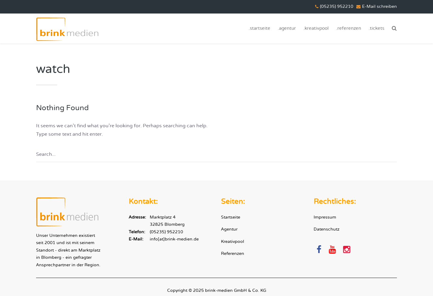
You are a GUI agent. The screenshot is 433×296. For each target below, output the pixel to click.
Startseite (230, 217)
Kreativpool (232, 241)
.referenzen (348, 28)
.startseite (259, 28)
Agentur (229, 229)
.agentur (287, 28)
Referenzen (232, 253)
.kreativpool (316, 28)
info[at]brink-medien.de (174, 239)
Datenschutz (326, 229)
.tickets (376, 28)
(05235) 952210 (166, 231)
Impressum (325, 217)
